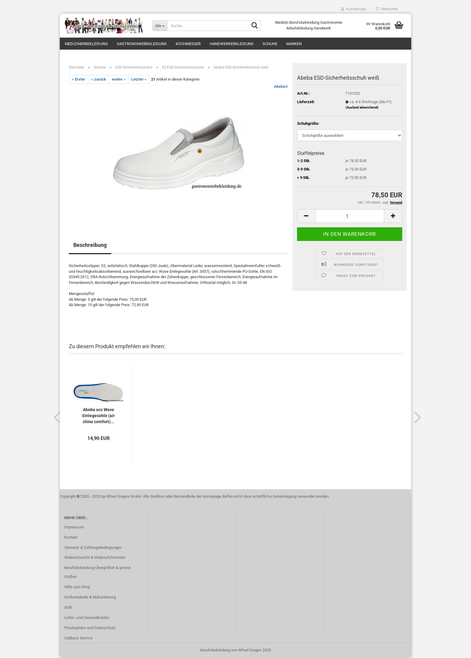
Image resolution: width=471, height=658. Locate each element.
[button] (55, 417)
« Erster (78, 79)
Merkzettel (387, 9)
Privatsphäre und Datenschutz (89, 628)
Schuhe (270, 44)
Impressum (74, 527)
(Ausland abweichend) (361, 107)
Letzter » (139, 79)
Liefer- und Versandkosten (86, 617)
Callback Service (78, 638)
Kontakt (70, 537)
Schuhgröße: (308, 123)
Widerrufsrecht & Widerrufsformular (94, 557)
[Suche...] (159, 25)
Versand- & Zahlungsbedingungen (93, 547)
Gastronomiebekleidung (142, 44)
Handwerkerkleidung (232, 44)
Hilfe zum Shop (77, 587)
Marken (294, 44)
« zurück (98, 79)
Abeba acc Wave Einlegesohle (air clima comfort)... (98, 415)
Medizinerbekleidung (86, 44)
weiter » (119, 79)
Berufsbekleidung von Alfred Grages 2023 (235, 650)
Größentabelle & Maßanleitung (90, 597)
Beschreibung (90, 245)
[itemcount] (349, 216)
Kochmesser (188, 44)
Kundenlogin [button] (354, 9)
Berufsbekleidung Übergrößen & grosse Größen (97, 572)
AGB (68, 607)
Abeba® (281, 86)
